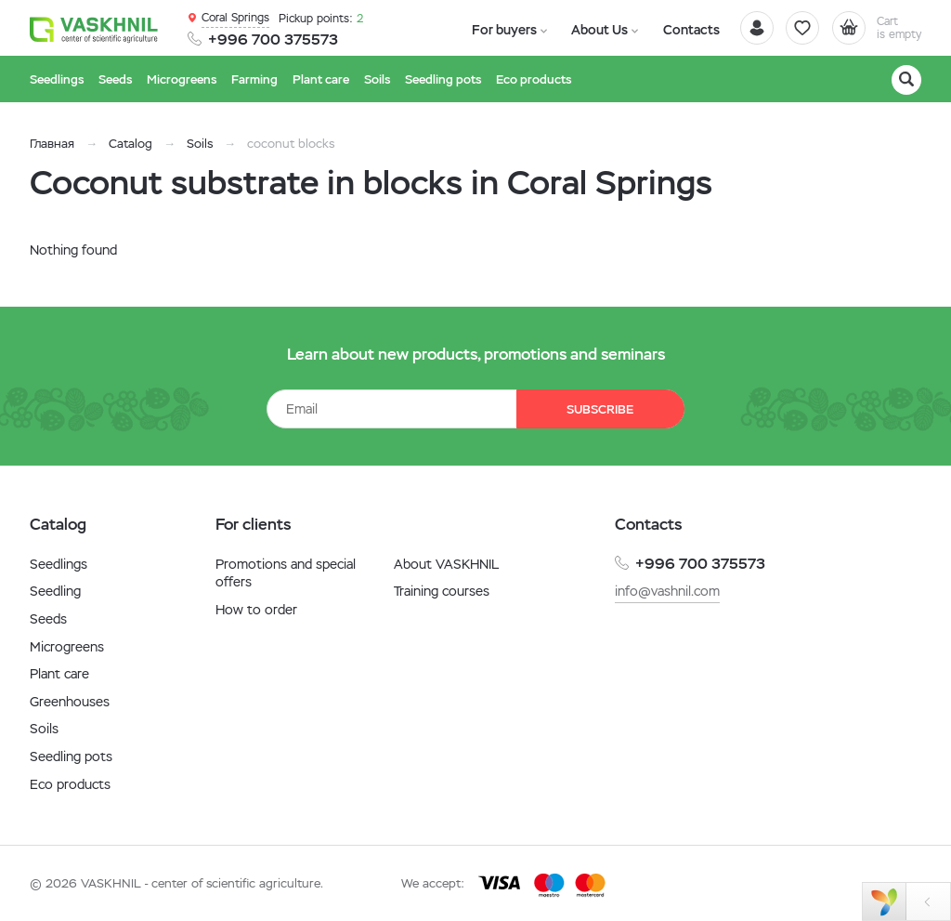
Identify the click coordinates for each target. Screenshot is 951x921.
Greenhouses (70, 701)
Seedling (55, 591)
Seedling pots (71, 756)
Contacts (664, 28)
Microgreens (67, 646)
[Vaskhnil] (95, 28)
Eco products (70, 784)
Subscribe (596, 409)
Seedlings (58, 564)
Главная (52, 143)
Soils (200, 143)
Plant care (59, 673)
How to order (256, 609)
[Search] (906, 80)
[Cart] (869, 28)
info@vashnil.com (667, 591)
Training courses (441, 591)
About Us (583, 28)
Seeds (48, 619)
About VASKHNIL (446, 564)
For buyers (498, 28)
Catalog (130, 143)
